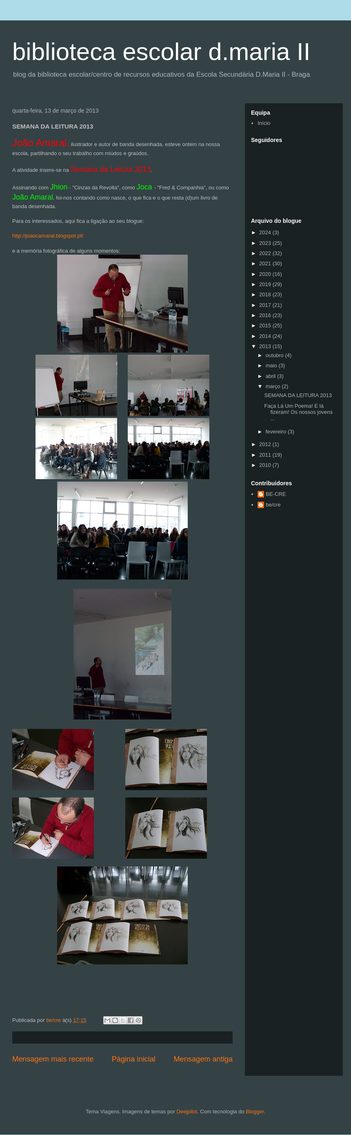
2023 (266, 243)
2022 (266, 253)
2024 (266, 232)
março (274, 386)
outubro (275, 355)
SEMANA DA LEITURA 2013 (297, 395)
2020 (266, 274)
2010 (266, 465)
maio (272, 365)
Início (264, 123)
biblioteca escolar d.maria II (161, 51)
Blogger (255, 1111)
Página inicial (134, 1059)
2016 (266, 315)
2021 (266, 263)
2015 (266, 325)
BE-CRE (276, 494)
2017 (266, 305)
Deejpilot (186, 1111)
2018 (266, 294)
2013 (266, 346)
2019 (266, 284)
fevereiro (277, 432)
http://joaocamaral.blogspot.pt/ (47, 236)
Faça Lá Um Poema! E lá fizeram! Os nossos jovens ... (298, 412)
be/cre (273, 505)
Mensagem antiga (203, 1059)
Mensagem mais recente (52, 1059)
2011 (266, 455)
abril (271, 376)
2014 (266, 336)
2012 (266, 444)
